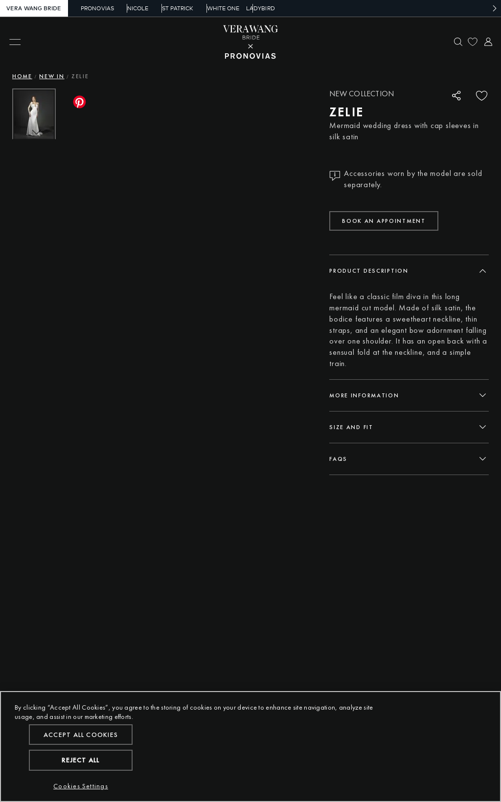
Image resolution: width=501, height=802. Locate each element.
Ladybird (258, 8)
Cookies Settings (80, 786)
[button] (38, 181)
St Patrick (170, 8)
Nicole (130, 8)
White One (215, 8)
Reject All (80, 760)
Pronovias (91, 8)
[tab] (409, 270)
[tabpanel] (409, 330)
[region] (250, 746)
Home (22, 76)
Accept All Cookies (81, 734)
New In (51, 76)
